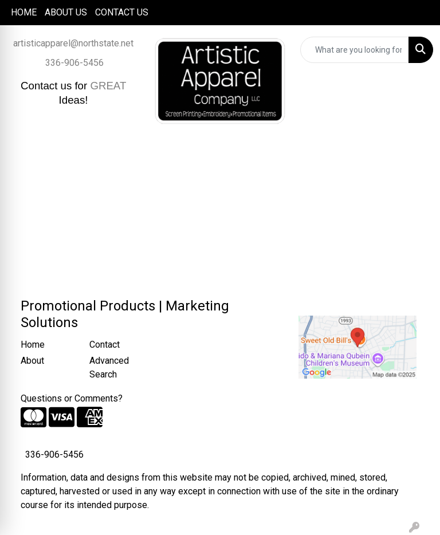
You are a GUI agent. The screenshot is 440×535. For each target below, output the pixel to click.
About (32, 360)
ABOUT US (66, 12)
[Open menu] (417, 156)
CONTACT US (121, 12)
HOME (24, 12)
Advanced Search (109, 367)
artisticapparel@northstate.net (73, 43)
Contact (104, 344)
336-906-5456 (74, 62)
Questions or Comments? (72, 398)
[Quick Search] (354, 50)
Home (33, 344)
